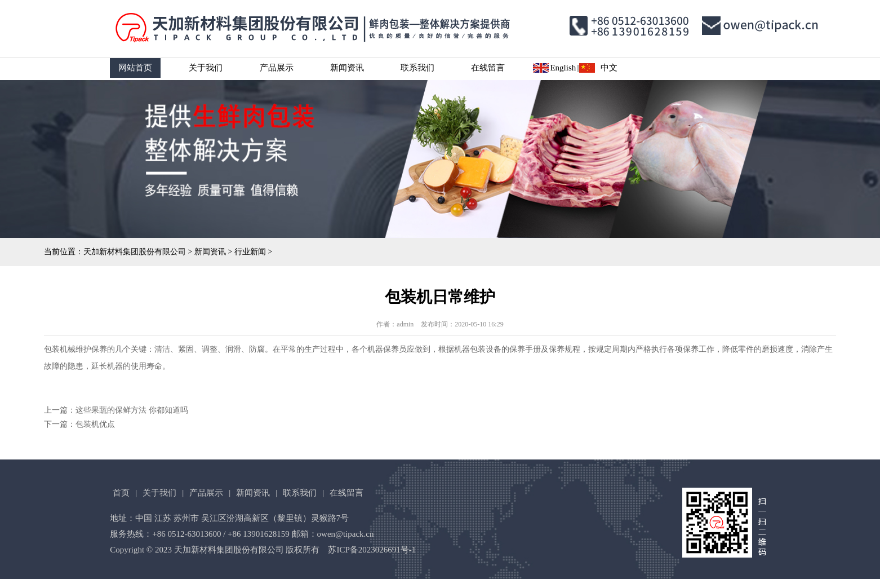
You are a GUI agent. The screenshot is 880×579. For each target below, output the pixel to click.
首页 (121, 492)
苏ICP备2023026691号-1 (372, 549)
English (563, 67)
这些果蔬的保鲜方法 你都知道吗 (131, 410)
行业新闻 (250, 251)
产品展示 (277, 67)
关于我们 (206, 67)
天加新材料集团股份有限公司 (134, 251)
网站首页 (135, 67)
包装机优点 (95, 424)
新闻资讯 (347, 67)
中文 (609, 67)
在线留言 (488, 67)
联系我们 (417, 67)
